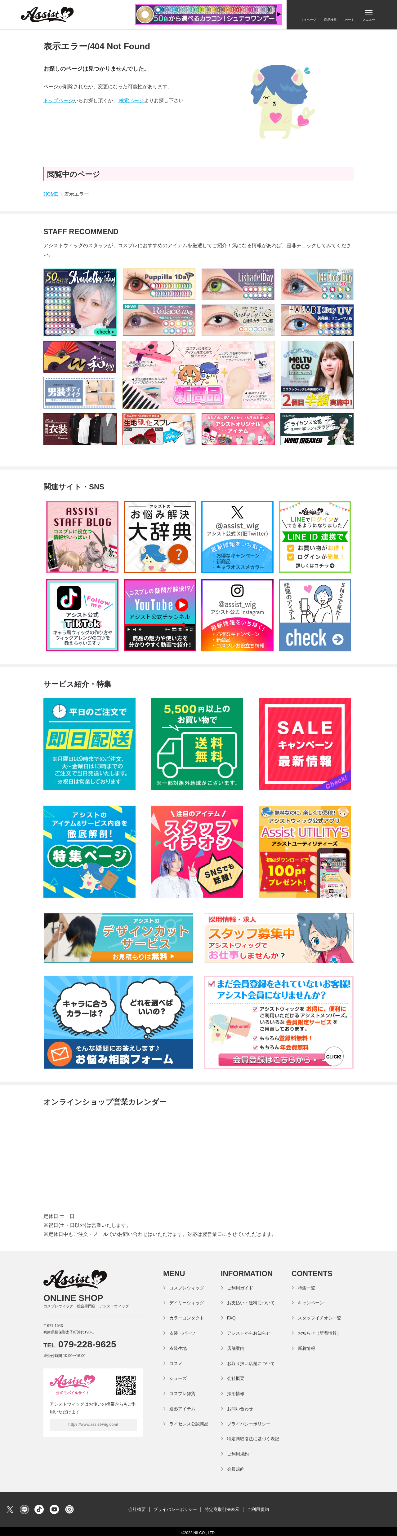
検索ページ (131, 100)
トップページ (58, 100)
